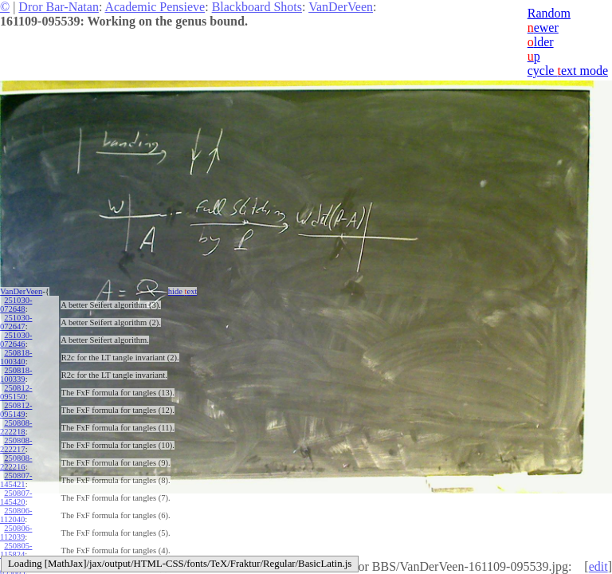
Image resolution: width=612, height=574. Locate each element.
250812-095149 (16, 410)
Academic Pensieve (154, 7)
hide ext (183, 291)
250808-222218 (16, 427)
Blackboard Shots (257, 7)
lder (541, 42)
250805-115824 (16, 550)
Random (549, 13)
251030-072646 (16, 339)
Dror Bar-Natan (58, 7)
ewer (543, 27)
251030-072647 (16, 322)
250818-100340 (16, 357)
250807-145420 (16, 497)
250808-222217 (16, 445)
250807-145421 (16, 480)
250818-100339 (16, 374)
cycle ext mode (568, 70)
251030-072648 (16, 304)
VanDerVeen (340, 7)
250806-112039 (16, 532)
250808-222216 (16, 462)
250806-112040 (16, 515)
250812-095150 (16, 392)
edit (598, 566)
